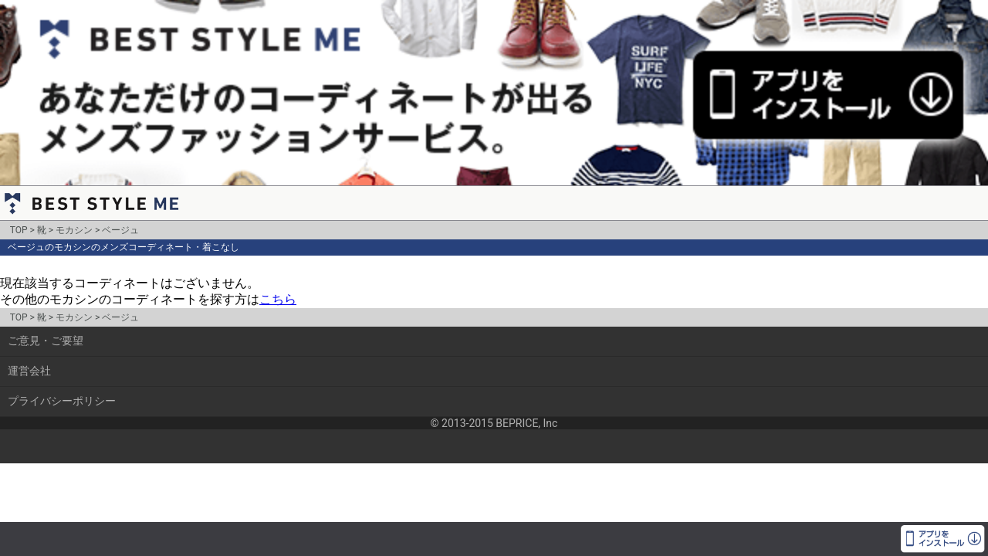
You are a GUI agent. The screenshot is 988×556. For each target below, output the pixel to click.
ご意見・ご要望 (45, 340)
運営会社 (29, 370)
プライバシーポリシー (62, 401)
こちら (277, 299)
